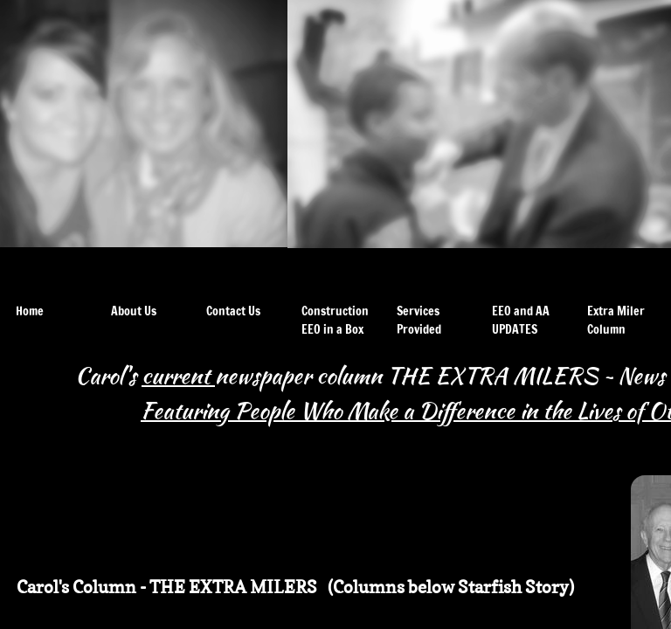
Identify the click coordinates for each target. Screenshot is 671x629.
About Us (133, 311)
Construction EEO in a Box (335, 320)
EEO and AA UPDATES (521, 320)
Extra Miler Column (616, 320)
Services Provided (419, 320)
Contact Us (233, 311)
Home (30, 311)
